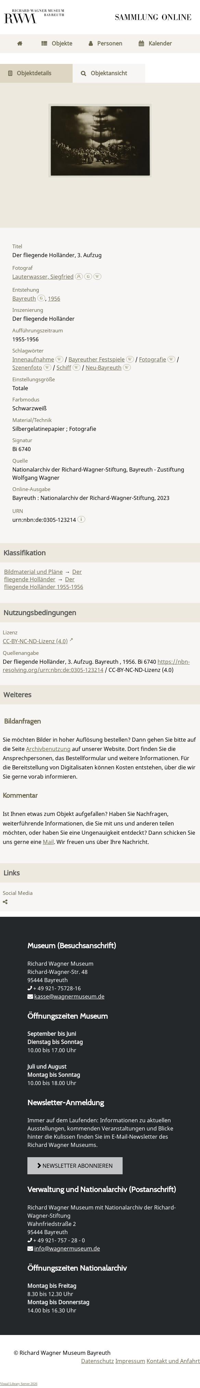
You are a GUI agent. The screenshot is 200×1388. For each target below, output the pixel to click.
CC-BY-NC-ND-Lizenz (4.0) (35, 641)
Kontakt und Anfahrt (173, 1361)
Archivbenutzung (48, 749)
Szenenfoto (27, 367)
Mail (48, 842)
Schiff (64, 367)
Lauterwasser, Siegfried (43, 276)
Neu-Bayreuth (104, 367)
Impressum (130, 1361)
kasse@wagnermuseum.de (69, 996)
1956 (54, 298)
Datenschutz (97, 1361)
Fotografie (152, 359)
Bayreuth (24, 298)
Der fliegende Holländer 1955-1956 (43, 583)
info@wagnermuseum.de (67, 1248)
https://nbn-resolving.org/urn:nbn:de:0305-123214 (96, 666)
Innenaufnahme (33, 359)
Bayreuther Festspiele (96, 359)
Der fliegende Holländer (43, 575)
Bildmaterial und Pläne (33, 572)
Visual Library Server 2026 (18, 1384)
